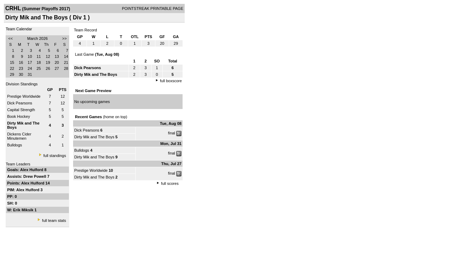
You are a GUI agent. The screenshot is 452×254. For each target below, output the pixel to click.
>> (64, 38)
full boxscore (171, 81)
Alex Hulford (32, 170)
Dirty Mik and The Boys (94, 137)
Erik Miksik (24, 210)
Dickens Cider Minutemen (19, 136)
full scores (170, 183)
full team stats (54, 220)
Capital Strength (21, 110)
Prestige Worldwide (24, 96)
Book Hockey (18, 116)
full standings (54, 155)
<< (10, 38)
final (171, 133)
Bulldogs (14, 145)
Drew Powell (35, 176)
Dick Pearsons (19, 103)
